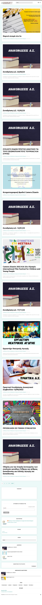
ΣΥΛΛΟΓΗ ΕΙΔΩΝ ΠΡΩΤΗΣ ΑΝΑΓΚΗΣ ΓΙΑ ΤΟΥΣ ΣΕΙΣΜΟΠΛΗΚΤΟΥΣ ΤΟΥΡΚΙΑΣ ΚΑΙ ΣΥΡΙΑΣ (21, 154)
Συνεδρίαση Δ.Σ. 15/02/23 (14, 113)
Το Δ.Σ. (3, 540)
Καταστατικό (4, 541)
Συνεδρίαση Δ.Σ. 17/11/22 (14, 316)
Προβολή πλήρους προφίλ (12, 531)
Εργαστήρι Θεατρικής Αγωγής (16, 355)
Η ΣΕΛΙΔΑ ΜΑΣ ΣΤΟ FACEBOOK (6, 600)
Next (12, 492)
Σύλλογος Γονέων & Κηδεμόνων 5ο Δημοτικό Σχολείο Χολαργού (21, 529)
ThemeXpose (7, 603)
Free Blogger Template (13, 603)
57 (9, 492)
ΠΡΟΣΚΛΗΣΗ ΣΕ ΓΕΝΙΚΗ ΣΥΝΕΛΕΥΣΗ (19, 436)
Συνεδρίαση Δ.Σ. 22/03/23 (14, 73)
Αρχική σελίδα (4, 599)
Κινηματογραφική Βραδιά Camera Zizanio (21, 196)
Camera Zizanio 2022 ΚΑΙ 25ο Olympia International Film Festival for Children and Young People (20, 274)
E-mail (4, 517)
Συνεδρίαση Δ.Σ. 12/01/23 (14, 232)
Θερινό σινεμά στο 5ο (12, 37)
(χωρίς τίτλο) (9, 565)
